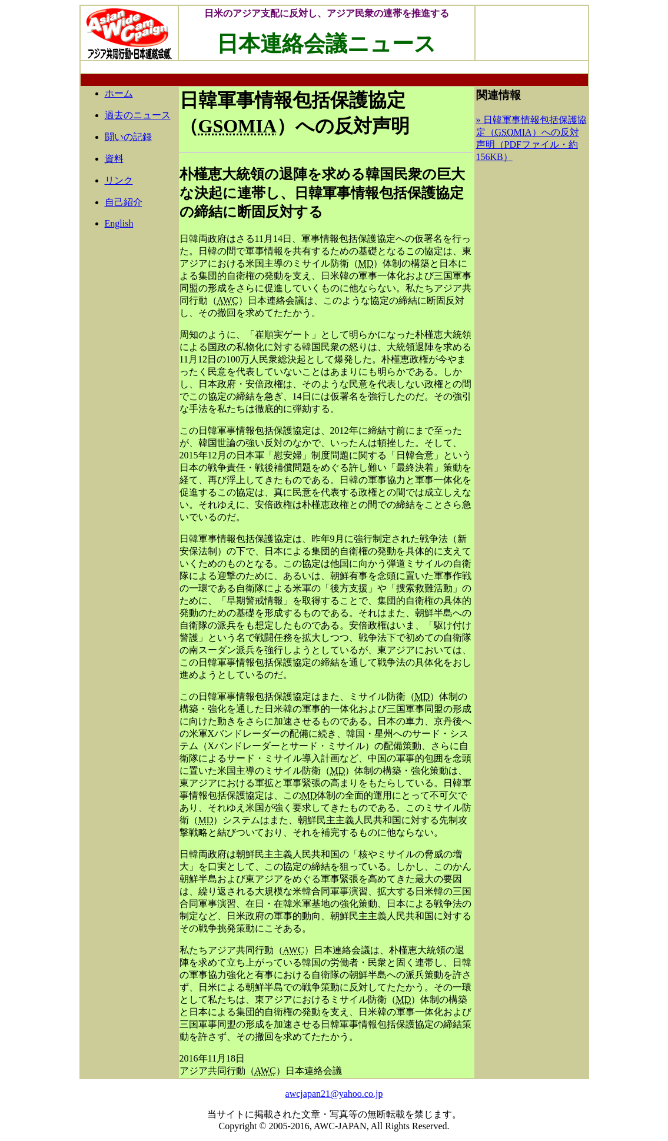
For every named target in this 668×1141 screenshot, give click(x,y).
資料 (114, 159)
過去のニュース (138, 115)
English (119, 223)
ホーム (119, 93)
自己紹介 (123, 202)
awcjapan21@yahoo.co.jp (334, 1094)
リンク (119, 180)
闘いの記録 (128, 137)
